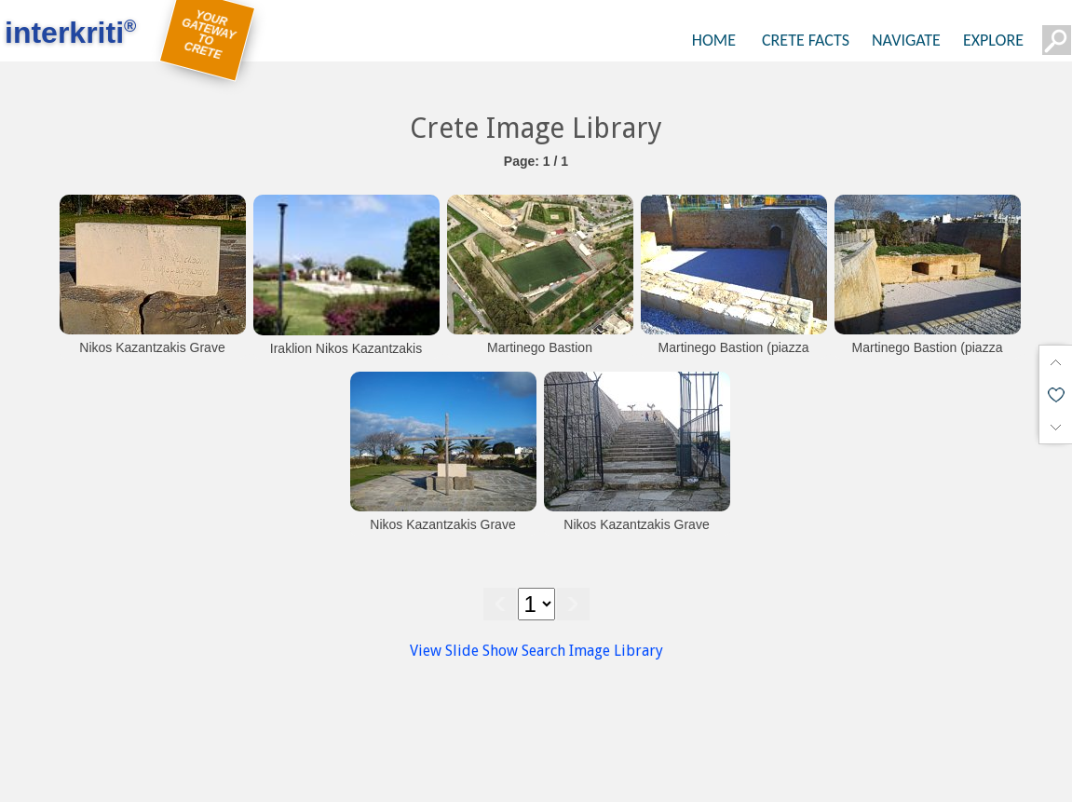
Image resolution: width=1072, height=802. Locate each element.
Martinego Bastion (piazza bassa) (733, 357)
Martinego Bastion (539, 347)
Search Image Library (592, 650)
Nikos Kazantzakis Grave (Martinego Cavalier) (151, 357)
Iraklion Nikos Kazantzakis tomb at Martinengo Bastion (346, 357)
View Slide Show (464, 650)
